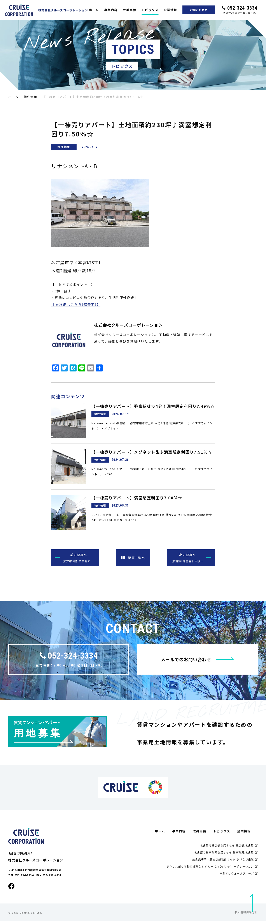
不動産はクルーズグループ (239, 873)
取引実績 (129, 10)
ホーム (94, 10)
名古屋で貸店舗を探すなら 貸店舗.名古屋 (229, 845)
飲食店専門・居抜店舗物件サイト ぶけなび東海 (225, 859)
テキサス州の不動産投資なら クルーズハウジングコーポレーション (212, 866)
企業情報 (170, 10)
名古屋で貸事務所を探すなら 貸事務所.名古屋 (226, 852)
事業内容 (111, 10)
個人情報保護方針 (246, 912)
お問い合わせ (198, 10)
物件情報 (30, 97)
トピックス (150, 10)
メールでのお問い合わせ (197, 659)
